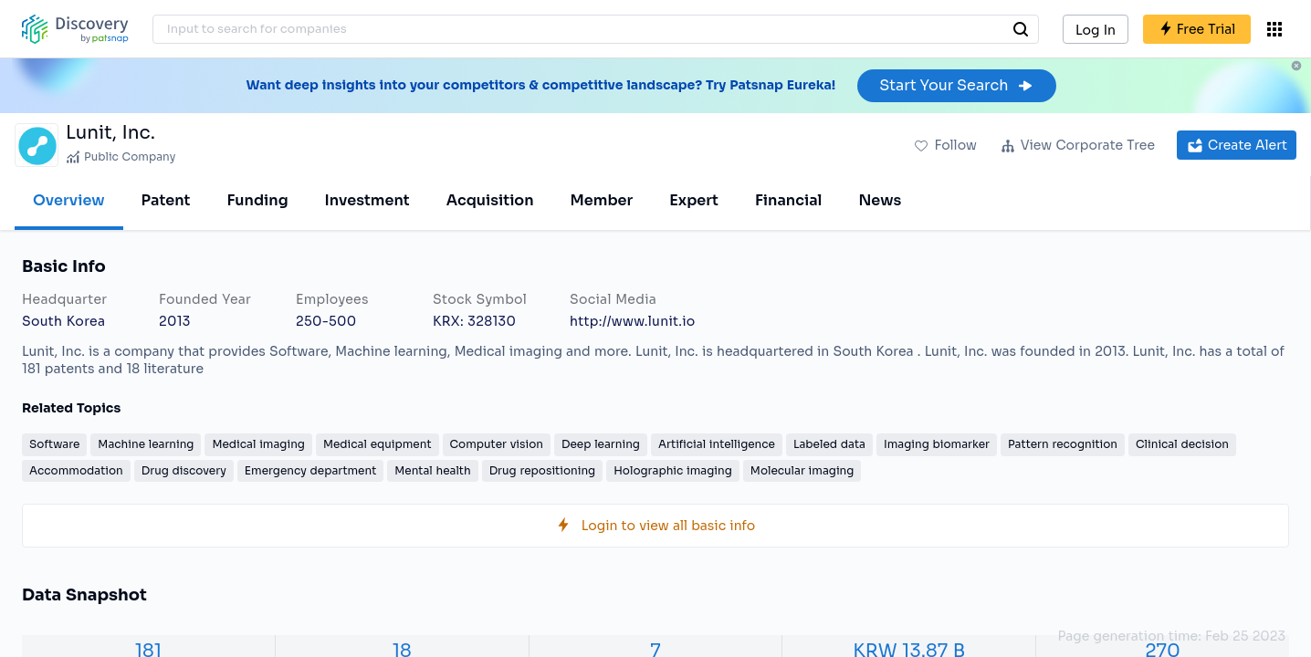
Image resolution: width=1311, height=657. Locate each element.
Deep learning (600, 444)
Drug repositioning (542, 470)
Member (602, 200)
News (879, 200)
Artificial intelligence (716, 444)
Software (54, 444)
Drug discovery (184, 470)
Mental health (432, 470)
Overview (69, 200)
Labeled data (829, 444)
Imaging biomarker (937, 444)
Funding (257, 200)
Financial (788, 200)
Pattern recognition (1062, 444)
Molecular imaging (802, 470)
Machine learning (146, 444)
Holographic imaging (673, 470)
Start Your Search (956, 85)
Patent (166, 200)
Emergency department (310, 470)
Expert (693, 200)
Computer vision (496, 444)
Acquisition (490, 200)
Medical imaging (258, 444)
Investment (367, 200)
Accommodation (76, 470)
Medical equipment (377, 444)
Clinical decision (1182, 444)
